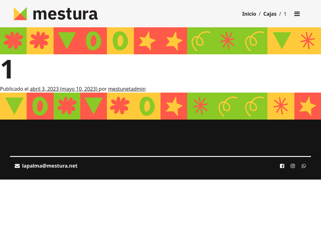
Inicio (249, 13)
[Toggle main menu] (297, 14)
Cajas (269, 13)
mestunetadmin (127, 88)
